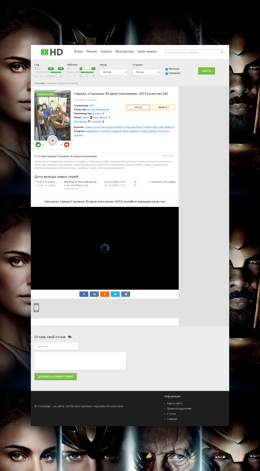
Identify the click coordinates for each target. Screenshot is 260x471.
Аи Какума (108, 127)
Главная (172, 419)
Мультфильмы (125, 51)
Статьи (171, 413)
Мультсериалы (131, 131)
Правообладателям (179, 408)
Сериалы (106, 51)
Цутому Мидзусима (98, 109)
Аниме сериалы (147, 51)
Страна (137, 64)
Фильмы (92, 51)
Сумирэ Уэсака (92, 127)
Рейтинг (72, 64)
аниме (85, 117)
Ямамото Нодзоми (124, 127)
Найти (206, 71)
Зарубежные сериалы (98, 131)
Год (36, 64)
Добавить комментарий (55, 376)
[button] (161, 185)
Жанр (103, 64)
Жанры (78, 51)
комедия (96, 121)
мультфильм (100, 117)
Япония (97, 113)
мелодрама (80, 121)
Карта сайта (174, 403)
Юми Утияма (143, 127)
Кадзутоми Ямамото (162, 127)
